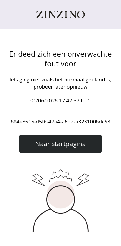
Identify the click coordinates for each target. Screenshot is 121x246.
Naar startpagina (60, 143)
